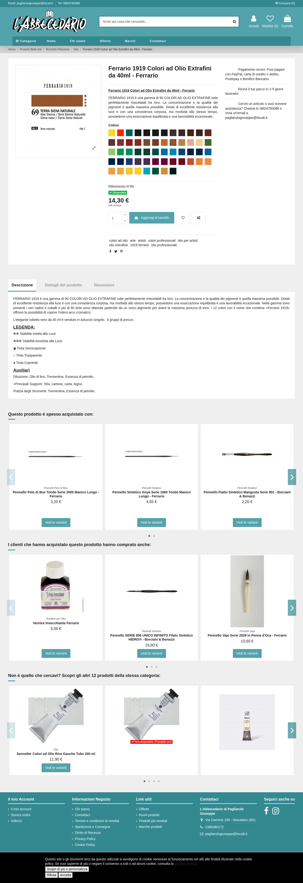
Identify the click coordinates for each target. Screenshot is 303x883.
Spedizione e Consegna (92, 827)
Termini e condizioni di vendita (97, 821)
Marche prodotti (150, 827)
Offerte (144, 809)
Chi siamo (82, 809)
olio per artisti (187, 240)
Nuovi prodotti (149, 815)
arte (133, 240)
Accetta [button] (65, 875)
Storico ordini (20, 815)
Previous (11, 477)
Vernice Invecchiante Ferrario (56, 623)
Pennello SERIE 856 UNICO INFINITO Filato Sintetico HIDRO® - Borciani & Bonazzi (151, 637)
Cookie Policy (85, 845)
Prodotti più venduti (153, 821)
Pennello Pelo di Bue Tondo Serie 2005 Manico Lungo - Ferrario (56, 494)
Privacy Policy (85, 839)
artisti (142, 240)
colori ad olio (118, 240)
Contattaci (82, 815)
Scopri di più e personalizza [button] (67, 869)
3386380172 (214, 827)
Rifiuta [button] (51, 875)
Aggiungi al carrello (151, 218)
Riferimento (116, 186)
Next (292, 477)
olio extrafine (118, 245)
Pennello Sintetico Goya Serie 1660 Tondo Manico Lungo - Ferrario (151, 494)
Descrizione (22, 285)
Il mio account (21, 809)
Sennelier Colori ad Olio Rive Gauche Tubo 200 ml (56, 754)
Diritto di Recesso (88, 833)
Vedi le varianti (56, 522)
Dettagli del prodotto (63, 285)
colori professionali (162, 240)
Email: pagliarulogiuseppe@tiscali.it (30, 3)
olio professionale (164, 245)
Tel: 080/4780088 (69, 3)
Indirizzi (16, 821)
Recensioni (104, 285)
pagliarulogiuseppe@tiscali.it (226, 834)
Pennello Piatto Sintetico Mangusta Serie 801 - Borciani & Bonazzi (247, 494)
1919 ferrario (139, 245)
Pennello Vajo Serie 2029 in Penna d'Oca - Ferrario (247, 635)
